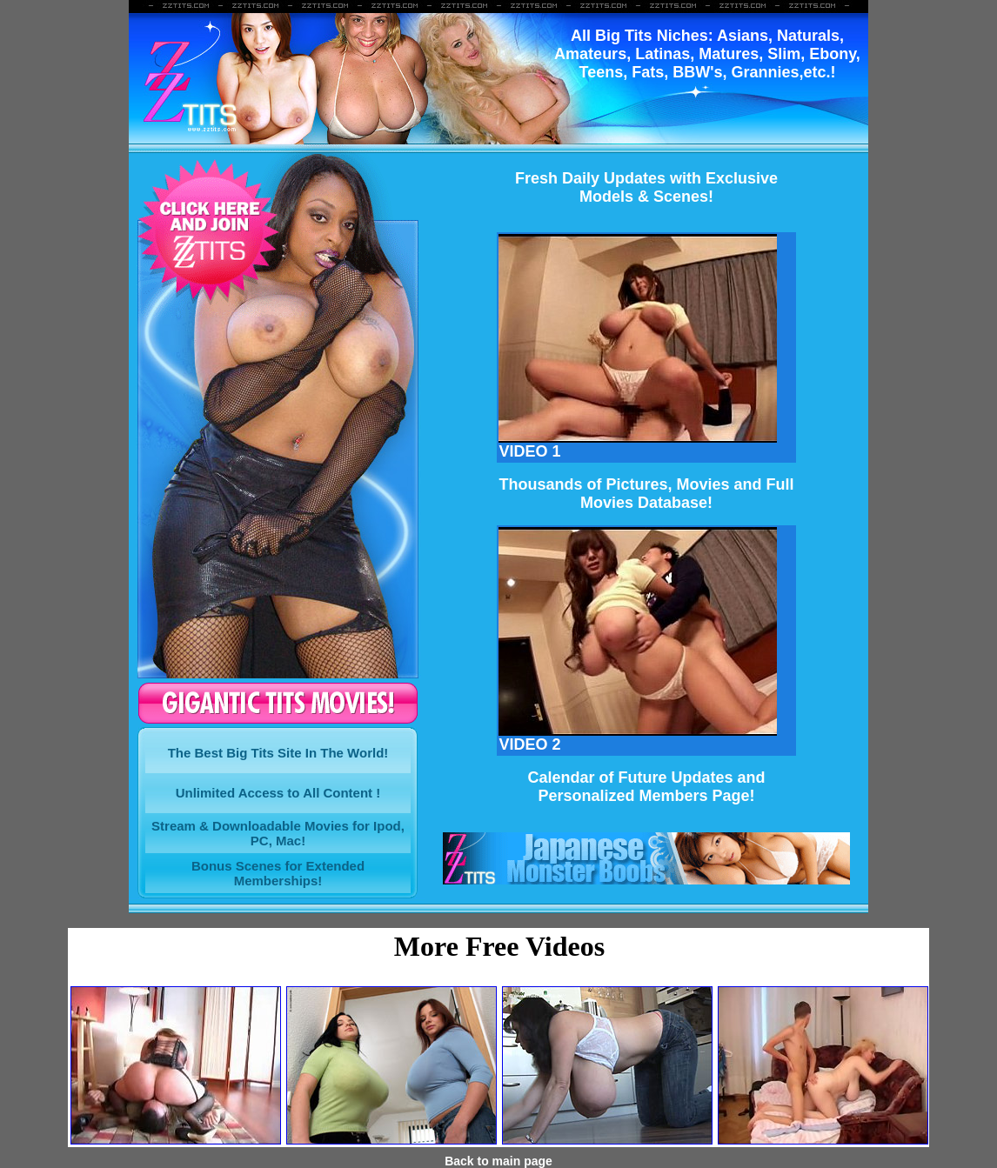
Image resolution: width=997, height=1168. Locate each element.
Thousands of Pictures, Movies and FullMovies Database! (645, 493)
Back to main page (498, 1161)
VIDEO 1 (637, 444)
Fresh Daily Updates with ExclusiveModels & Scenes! (646, 187)
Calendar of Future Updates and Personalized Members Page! (646, 786)
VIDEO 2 (637, 737)
